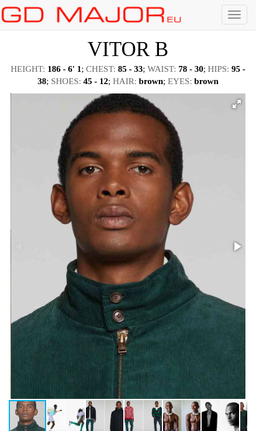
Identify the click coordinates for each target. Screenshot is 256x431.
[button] (236, 104)
